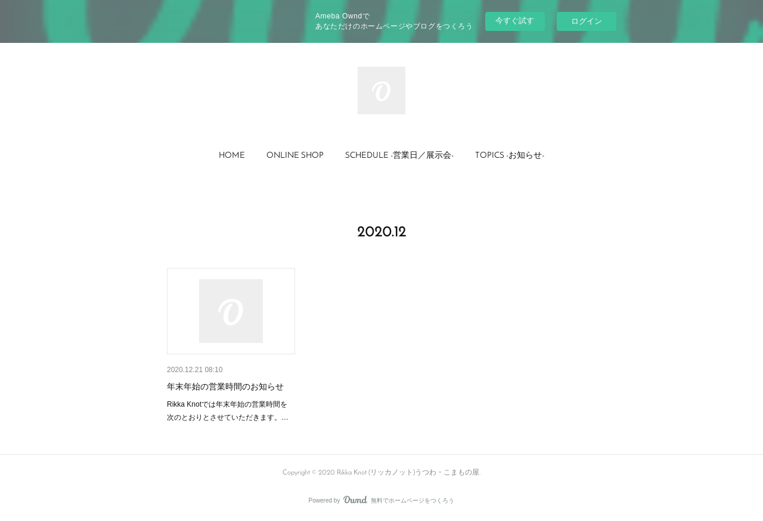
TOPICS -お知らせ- (509, 155)
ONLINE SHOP (295, 155)
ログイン (586, 21)
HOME (232, 155)
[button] (232, 156)
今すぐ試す (514, 20)
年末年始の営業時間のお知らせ (225, 386)
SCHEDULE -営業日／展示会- (399, 155)
